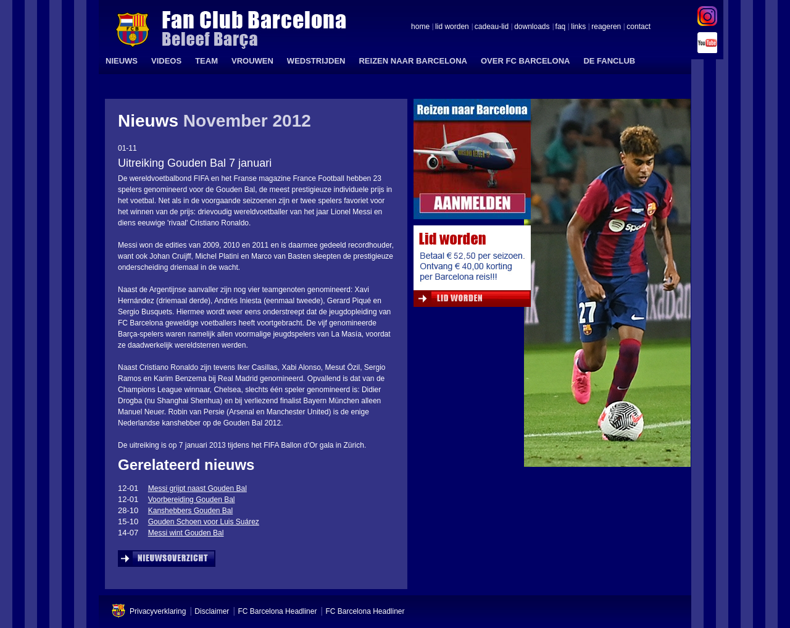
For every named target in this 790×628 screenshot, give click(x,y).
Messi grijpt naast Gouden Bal (197, 488)
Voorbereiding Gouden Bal (191, 499)
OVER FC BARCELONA (525, 60)
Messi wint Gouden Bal (186, 533)
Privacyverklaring (158, 611)
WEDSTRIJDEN (316, 60)
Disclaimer (211, 611)
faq (560, 27)
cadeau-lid (492, 27)
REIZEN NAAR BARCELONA (413, 60)
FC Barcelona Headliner (277, 611)
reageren (606, 27)
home (420, 27)
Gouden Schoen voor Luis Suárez (203, 521)
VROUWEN (252, 60)
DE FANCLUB (609, 60)
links (578, 27)
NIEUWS (122, 60)
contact (638, 27)
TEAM (206, 60)
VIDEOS (166, 60)
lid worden (452, 27)
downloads (531, 27)
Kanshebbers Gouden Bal (190, 510)
